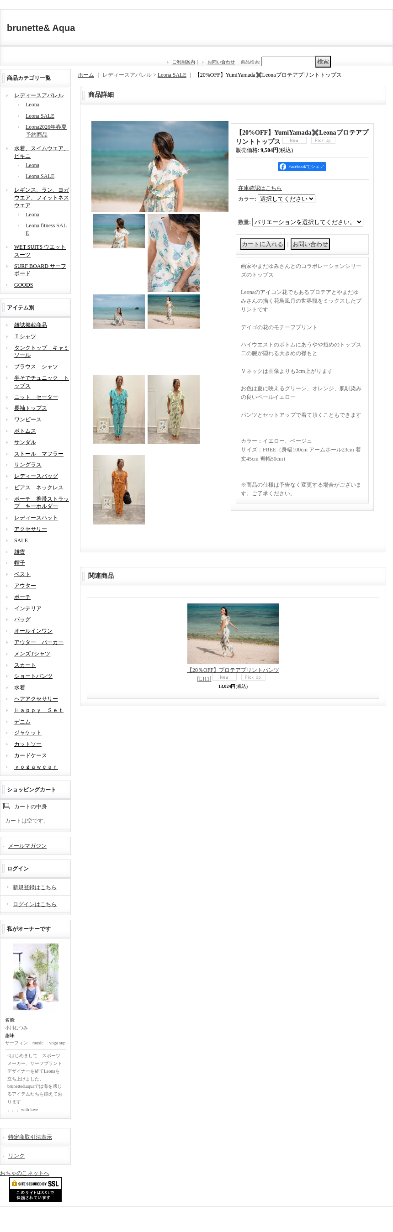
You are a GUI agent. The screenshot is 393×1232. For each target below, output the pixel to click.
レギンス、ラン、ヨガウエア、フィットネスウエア (41, 198)
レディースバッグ (36, 476)
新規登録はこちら (35, 887)
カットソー (28, 744)
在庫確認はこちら (260, 188)
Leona (32, 104)
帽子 (19, 563)
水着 (19, 687)
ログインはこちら (35, 904)
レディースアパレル (39, 95)
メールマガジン (27, 846)
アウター (25, 585)
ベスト (22, 574)
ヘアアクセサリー (36, 699)
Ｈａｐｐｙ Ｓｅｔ (39, 710)
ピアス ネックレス (39, 487)
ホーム (86, 75)
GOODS (23, 285)
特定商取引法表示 (30, 1137)
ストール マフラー (39, 454)
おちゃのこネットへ (24, 1173)
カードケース (30, 755)
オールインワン (33, 631)
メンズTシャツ (32, 653)
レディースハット (36, 517)
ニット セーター (36, 397)
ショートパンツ (33, 676)
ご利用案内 (183, 61)
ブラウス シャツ (36, 366)
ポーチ (22, 597)
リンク (16, 1156)
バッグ (22, 619)
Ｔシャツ (25, 336)
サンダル (25, 442)
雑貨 (19, 552)
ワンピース (28, 419)
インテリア (28, 608)
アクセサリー (30, 529)
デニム (22, 721)
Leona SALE (40, 116)
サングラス (28, 464)
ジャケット (28, 732)
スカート (25, 665)
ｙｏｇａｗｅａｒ (36, 767)
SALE (21, 540)
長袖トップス (30, 408)
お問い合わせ (221, 61)
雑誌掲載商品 (30, 325)
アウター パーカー (39, 642)
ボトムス (25, 431)
